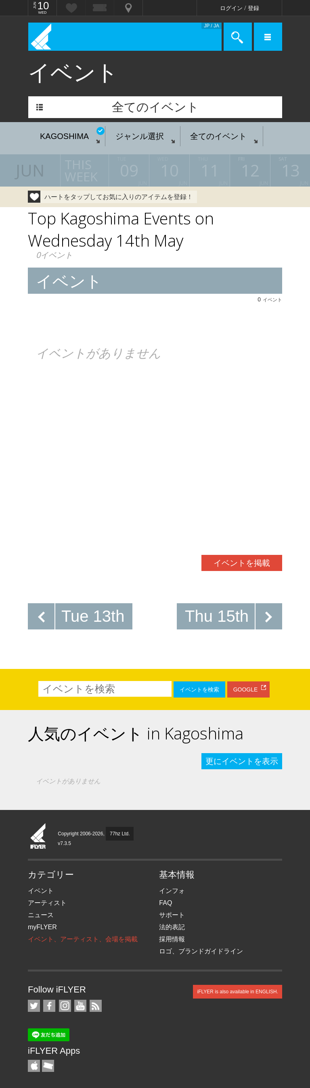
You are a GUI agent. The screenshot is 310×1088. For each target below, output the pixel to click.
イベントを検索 (199, 689)
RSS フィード (96, 1006)
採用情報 (172, 939)
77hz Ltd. (120, 834)
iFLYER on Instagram (65, 1006)
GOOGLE (245, 689)
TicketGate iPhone (48, 1066)
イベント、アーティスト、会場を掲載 (83, 939)
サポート (172, 915)
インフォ (172, 890)
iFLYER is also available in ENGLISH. (237, 992)
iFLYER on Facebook (49, 1006)
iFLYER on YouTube (80, 1006)
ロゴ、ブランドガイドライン (201, 951)
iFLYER (38, 836)
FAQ (165, 902)
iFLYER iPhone (34, 1066)
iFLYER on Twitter (34, 1006)
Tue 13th (92, 616)
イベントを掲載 (242, 563)
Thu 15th (217, 616)
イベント (41, 890)
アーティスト (47, 902)
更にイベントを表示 (241, 761)
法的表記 (172, 927)
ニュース (41, 915)
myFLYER (42, 927)
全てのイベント (155, 107)
